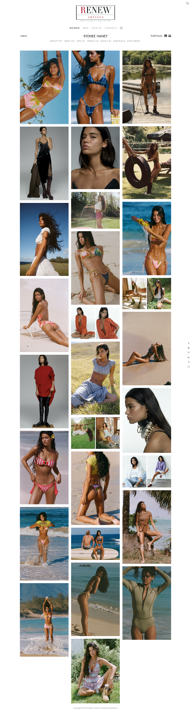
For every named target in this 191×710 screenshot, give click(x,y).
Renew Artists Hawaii (95, 13)
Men (86, 28)
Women (75, 28)
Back (23, 36)
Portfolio (156, 36)
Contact (111, 28)
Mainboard (113, 708)
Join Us (97, 28)
